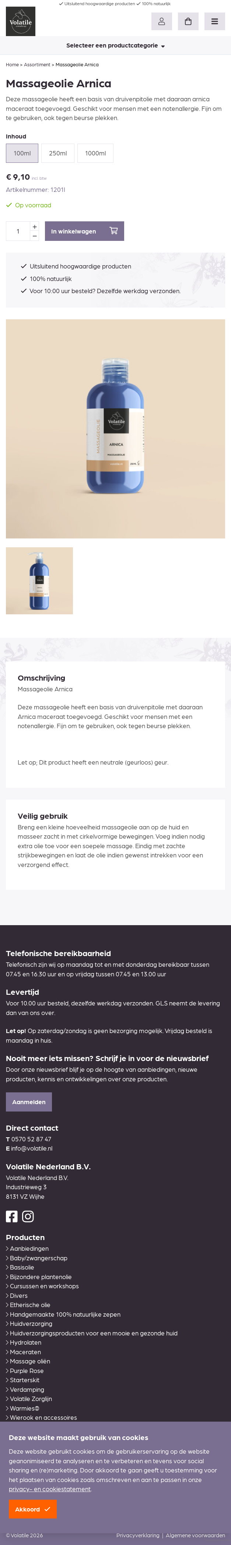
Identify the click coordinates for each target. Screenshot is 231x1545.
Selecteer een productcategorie (115, 45)
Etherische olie (28, 1304)
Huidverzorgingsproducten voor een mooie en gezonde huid (92, 1333)
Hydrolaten (23, 1342)
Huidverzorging (29, 1323)
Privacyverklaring (138, 1535)
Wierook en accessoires (41, 1417)
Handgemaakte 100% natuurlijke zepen (63, 1314)
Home (12, 64)
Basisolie (20, 1267)
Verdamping (25, 1389)
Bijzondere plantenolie (39, 1276)
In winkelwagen (84, 231)
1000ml (95, 153)
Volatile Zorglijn (29, 1398)
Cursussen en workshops (42, 1285)
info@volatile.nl (31, 1148)
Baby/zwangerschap (36, 1257)
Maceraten (23, 1351)
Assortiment (37, 64)
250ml (58, 153)
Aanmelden (29, 1101)
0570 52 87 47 (31, 1138)
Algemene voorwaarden (195, 1535)
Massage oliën (28, 1361)
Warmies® (22, 1408)
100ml (22, 153)
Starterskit (22, 1379)
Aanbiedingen (27, 1248)
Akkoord (32, 1509)
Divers (17, 1295)
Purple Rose (25, 1370)
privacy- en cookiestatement (50, 1488)
